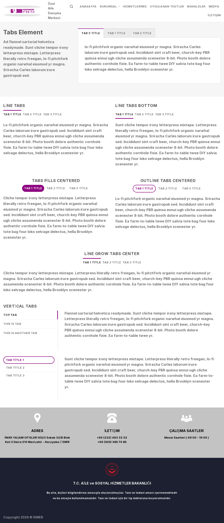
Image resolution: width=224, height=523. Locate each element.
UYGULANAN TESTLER (167, 6)
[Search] (71, 6)
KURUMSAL (110, 6)
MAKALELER (196, 6)
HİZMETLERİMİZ (135, 6)
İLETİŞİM (214, 15)
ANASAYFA (88, 6)
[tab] (90, 33)
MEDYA (214, 6)
